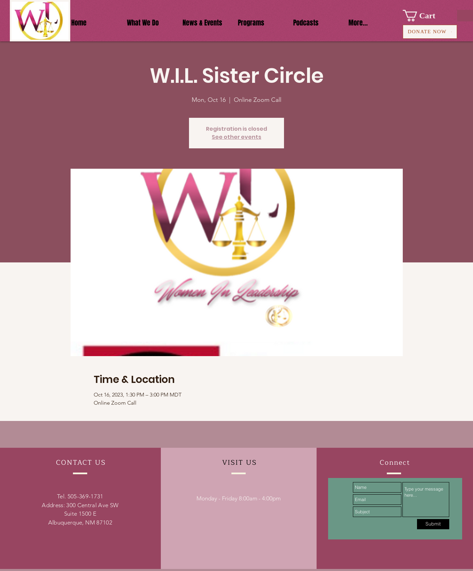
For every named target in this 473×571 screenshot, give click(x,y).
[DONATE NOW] (430, 32)
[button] (425, 15)
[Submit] (433, 524)
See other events (236, 137)
